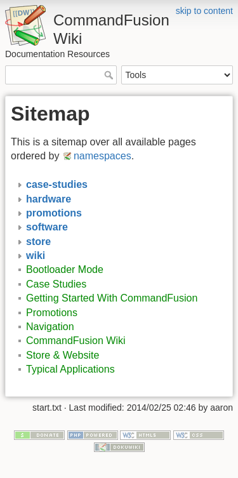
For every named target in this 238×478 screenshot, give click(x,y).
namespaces (102, 155)
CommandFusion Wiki (75, 340)
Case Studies (56, 284)
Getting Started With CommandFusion (111, 298)
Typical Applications (70, 369)
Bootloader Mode (64, 269)
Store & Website (62, 355)
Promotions (51, 312)
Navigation (50, 326)
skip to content (204, 11)
